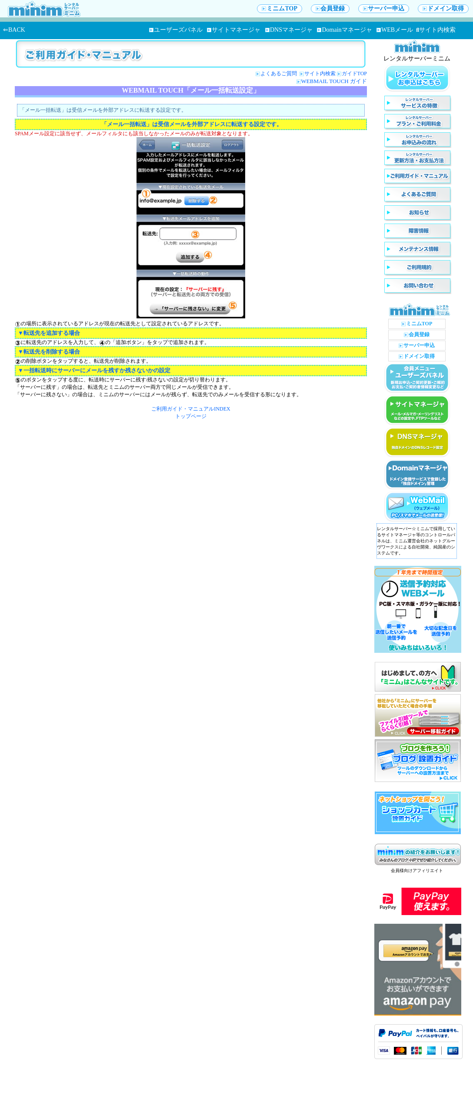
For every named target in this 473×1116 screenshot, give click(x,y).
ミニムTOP (279, 8)
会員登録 (330, 8)
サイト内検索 (436, 30)
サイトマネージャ (233, 30)
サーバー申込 (383, 8)
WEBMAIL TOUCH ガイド (334, 81)
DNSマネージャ (289, 30)
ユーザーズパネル (176, 30)
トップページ (191, 416)
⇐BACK (14, 30)
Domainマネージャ (344, 30)
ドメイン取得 (443, 8)
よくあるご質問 (279, 73)
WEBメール (394, 30)
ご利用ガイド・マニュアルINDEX (190, 409)
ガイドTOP (354, 73)
